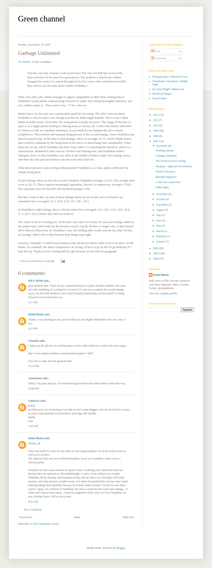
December (162, 145)
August (160, 209)
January (160, 241)
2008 (156, 136)
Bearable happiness (166, 177)
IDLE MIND (35, 280)
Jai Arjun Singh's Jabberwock (168, 89)
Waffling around (164, 150)
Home (77, 517)
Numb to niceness (165, 171)
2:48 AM (33, 426)
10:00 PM (33, 388)
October (161, 199)
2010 (156, 125)
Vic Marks (24, 61)
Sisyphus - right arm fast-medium (174, 166)
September (162, 204)
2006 (156, 248)
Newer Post (25, 517)
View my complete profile (163, 293)
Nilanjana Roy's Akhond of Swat (170, 76)
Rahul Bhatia (36, 314)
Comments (158, 58)
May (159, 225)
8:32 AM (33, 501)
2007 (156, 141)
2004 (156, 258)
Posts (155, 51)
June (159, 220)
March (160, 231)
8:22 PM (33, 328)
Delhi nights (162, 187)
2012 (156, 114)
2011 (156, 120)
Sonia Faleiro (159, 98)
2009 (156, 130)
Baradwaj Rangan (162, 93)
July (158, 215)
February (161, 236)
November (162, 194)
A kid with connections (168, 182)
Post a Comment (32, 509)
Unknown (33, 400)
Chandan (33, 340)
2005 (156, 253)
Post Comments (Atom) (46, 523)
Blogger (120, 547)
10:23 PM (33, 366)
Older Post (128, 517)
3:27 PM (33, 302)
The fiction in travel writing (171, 160)
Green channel (41, 18)
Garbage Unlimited (166, 155)
